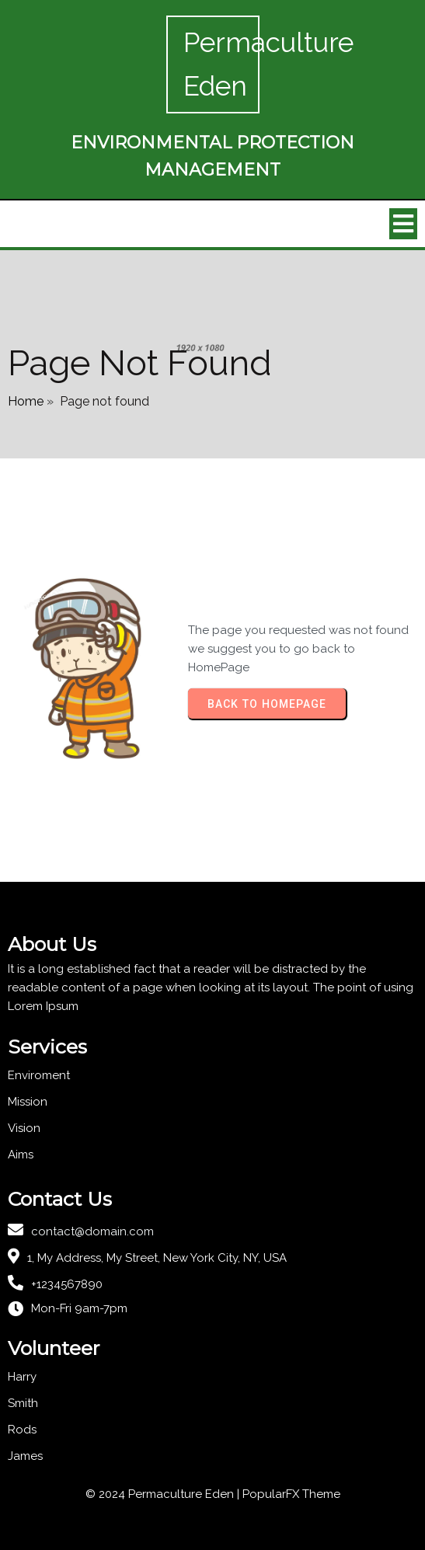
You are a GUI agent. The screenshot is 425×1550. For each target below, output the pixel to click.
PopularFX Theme (291, 1494)
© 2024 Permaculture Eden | (163, 1494)
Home (26, 401)
